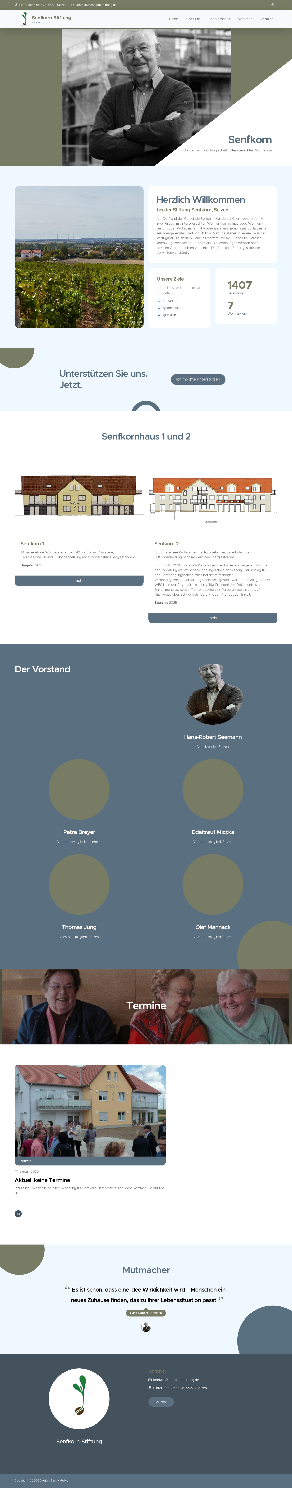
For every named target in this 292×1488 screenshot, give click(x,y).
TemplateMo (59, 1480)
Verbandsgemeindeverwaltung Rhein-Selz (186, 580)
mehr (79, 581)
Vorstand (245, 19)
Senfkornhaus (219, 19)
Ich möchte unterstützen (198, 379)
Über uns (193, 19)
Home (173, 19)
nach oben (161, 1401)
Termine (267, 19)
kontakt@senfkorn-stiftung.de (96, 5)
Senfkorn (25, 1161)
